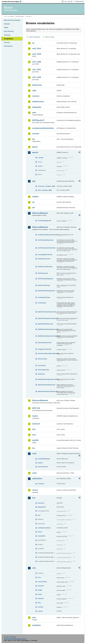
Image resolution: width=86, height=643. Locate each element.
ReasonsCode (42, 359)
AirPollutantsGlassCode (45, 240)
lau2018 (35, 440)
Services (7, 42)
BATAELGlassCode (44, 259)
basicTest (41, 503)
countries (41, 483)
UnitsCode (41, 374)
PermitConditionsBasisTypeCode (47, 353)
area (39, 577)
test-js (40, 532)
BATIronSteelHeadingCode (46, 290)
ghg (33, 181)
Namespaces (8, 46)
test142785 (41, 536)
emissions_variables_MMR (46, 186)
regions (40, 463)
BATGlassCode (43, 273)
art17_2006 (36, 62)
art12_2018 (36, 54)
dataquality (36, 107)
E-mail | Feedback (10, 637)
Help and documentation (12, 20)
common (35, 96)
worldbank (36, 625)
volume (40, 611)
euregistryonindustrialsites (43, 128)
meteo (40, 594)
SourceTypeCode (43, 369)
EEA (12, 1)
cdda (34, 90)
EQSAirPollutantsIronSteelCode (47, 318)
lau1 (34, 429)
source (40, 166)
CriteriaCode (42, 303)
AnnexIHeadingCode (44, 220)
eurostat (35, 133)
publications (37, 478)
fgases (35, 147)
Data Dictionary (19, 16)
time (39, 602)
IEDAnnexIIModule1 (40, 213)
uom (34, 568)
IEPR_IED (36, 408)
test (33, 498)
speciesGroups (43, 466)
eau (39, 515)
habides (35, 196)
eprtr (34, 112)
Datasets (7, 24)
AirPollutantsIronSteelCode (46, 248)
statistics (41, 598)
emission (41, 586)
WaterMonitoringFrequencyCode (47, 379)
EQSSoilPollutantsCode (45, 324)
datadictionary (38, 101)
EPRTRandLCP (38, 120)
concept (40, 157)
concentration (42, 581)
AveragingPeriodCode (45, 254)
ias (33, 202)
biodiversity (37, 85)
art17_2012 (36, 69)
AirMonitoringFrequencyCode (47, 234)
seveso (35, 490)
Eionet (12, 16)
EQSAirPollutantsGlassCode (47, 312)
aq (33, 43)
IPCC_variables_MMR (45, 190)
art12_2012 (36, 48)
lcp (33, 448)
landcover (36, 424)
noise (34, 473)
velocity (40, 607)
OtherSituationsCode (44, 342)
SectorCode (42, 365)
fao (33, 139)
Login (65, 1)
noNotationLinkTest (44, 528)
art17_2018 (36, 77)
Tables (6, 27)
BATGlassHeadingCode (45, 278)
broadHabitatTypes (44, 459)
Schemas (7, 35)
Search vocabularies (34, 37)
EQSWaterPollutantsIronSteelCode (47, 336)
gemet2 (35, 152)
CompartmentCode (44, 297)
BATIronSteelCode (44, 285)
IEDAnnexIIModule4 (40, 400)
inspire (35, 416)
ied (33, 207)
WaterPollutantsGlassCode (46, 385)
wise (34, 617)
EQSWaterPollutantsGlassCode (47, 329)
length (40, 590)
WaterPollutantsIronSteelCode (47, 391)
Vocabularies (8, 39)
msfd (34, 453)
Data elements (9, 31)
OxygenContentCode (44, 349)
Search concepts (49, 37)
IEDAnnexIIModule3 (40, 227)
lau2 (34, 435)
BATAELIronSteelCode (45, 266)
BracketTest (42, 507)
